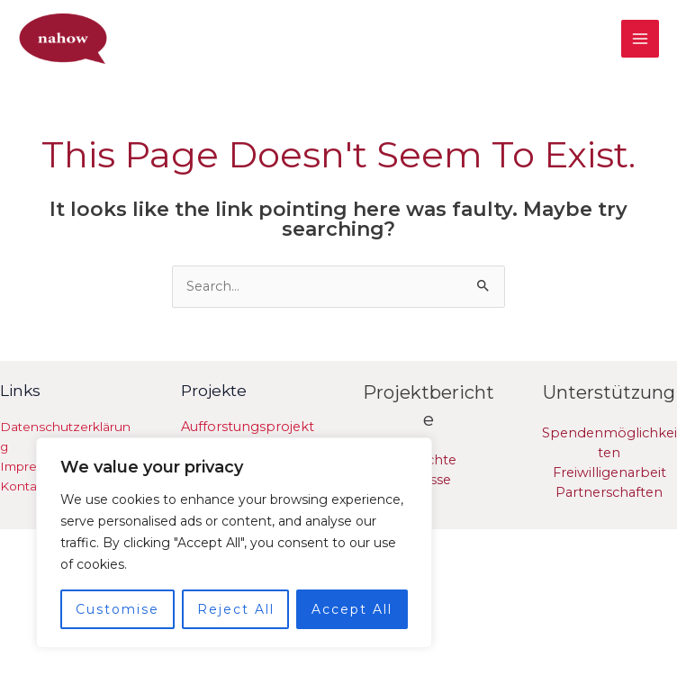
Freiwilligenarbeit (609, 472)
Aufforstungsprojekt (247, 426)
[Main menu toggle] (640, 39)
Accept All (352, 609)
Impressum (34, 466)
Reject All (236, 609)
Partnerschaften (609, 492)
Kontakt (24, 486)
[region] (234, 542)
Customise (117, 609)
